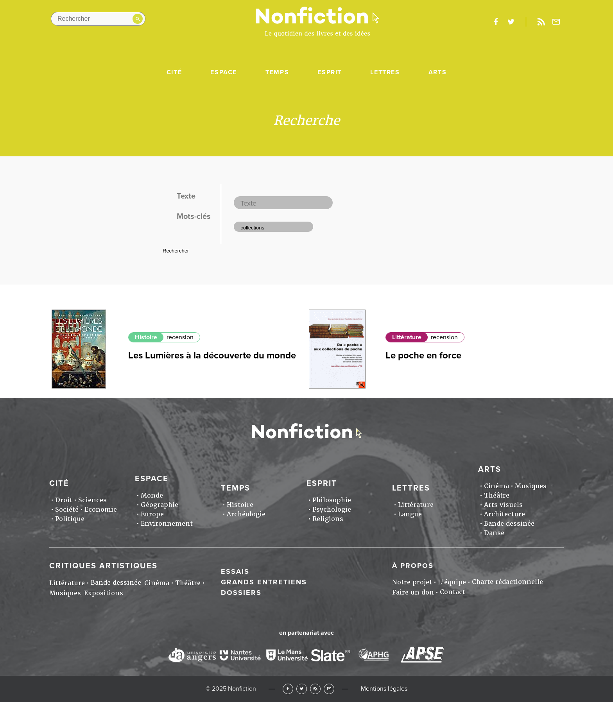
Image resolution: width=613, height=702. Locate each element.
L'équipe (452, 582)
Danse (494, 533)
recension (180, 337)
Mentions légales (384, 689)
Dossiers (241, 592)
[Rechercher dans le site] (98, 19)
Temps (277, 72)
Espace (223, 72)
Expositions (103, 593)
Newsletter (556, 21)
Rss (541, 21)
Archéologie (246, 514)
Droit (63, 500)
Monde (152, 495)
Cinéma (496, 486)
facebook (495, 21)
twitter (511, 21)
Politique (69, 519)
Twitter (301, 689)
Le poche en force (423, 355)
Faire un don (413, 592)
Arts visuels (503, 505)
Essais (235, 571)
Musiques (531, 486)
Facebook (288, 689)
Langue (410, 514)
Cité (174, 72)
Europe (152, 514)
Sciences (92, 500)
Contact (452, 592)
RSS (315, 689)
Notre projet (412, 582)
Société (67, 509)
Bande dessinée (509, 523)
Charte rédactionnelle (507, 582)
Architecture (504, 514)
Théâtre (496, 495)
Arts (437, 72)
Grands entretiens (264, 582)
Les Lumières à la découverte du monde (212, 355)
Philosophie (331, 500)
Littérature (406, 337)
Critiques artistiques (103, 566)
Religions (327, 519)
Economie (100, 509)
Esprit (329, 72)
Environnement (167, 523)
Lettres (385, 72)
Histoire (146, 337)
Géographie (159, 505)
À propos (413, 565)
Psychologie (331, 509)
